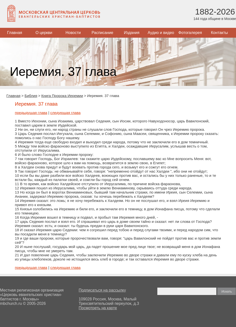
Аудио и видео (161, 33)
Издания (131, 33)
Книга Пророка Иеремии (62, 96)
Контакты (219, 33)
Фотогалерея (190, 33)
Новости (73, 33)
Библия (31, 96)
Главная (14, 33)
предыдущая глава (31, 113)
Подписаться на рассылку (102, 290)
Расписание (102, 33)
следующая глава (65, 113)
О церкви (43, 33)
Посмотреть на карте (98, 308)
